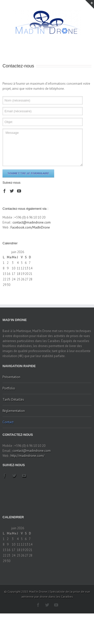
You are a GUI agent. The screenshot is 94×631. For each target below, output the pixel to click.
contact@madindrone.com (32, 222)
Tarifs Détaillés (13, 399)
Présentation (11, 377)
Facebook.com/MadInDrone (30, 227)
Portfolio (9, 388)
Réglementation (14, 411)
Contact (8, 422)
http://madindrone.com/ (27, 456)
